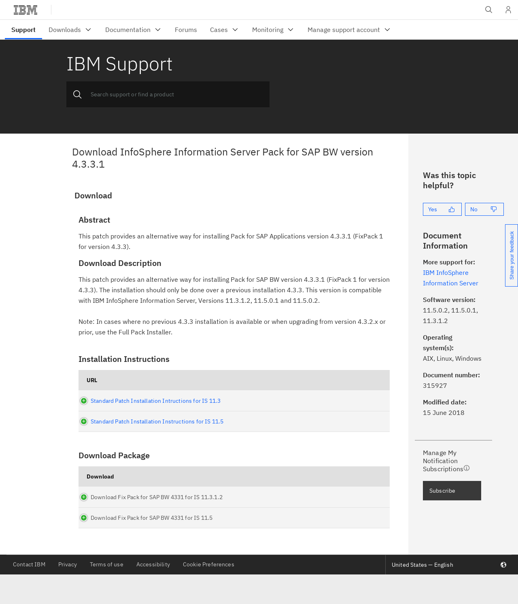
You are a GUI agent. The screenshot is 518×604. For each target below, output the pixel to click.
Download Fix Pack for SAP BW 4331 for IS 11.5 (133, 543)
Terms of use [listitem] (106, 593)
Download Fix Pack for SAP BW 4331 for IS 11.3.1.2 (133, 515)
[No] (484, 209)
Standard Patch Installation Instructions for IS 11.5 (153, 421)
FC (330, 515)
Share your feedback (512, 255)
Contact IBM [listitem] (29, 593)
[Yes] (442, 209)
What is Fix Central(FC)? (344, 487)
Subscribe (442, 490)
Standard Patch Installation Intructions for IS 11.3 (152, 400)
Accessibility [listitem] (153, 593)
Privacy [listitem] (67, 593)
